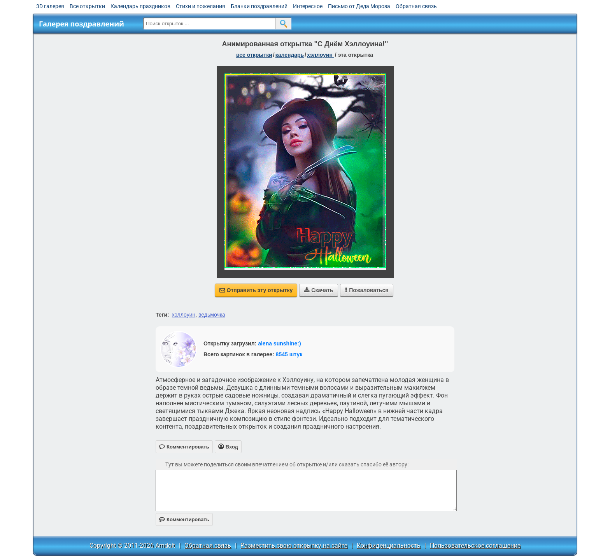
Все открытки (87, 6)
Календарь (289, 55)
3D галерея (50, 6)
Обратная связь (416, 6)
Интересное (308, 6)
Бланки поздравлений (259, 6)
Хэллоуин (320, 55)
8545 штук (289, 354)
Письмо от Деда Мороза (359, 6)
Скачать (318, 290)
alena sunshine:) (279, 343)
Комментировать (184, 519)
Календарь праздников (140, 6)
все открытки (254, 55)
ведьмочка (211, 315)
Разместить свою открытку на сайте (293, 545)
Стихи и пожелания (200, 6)
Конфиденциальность (389, 545)
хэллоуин (184, 315)
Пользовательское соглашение (475, 545)
